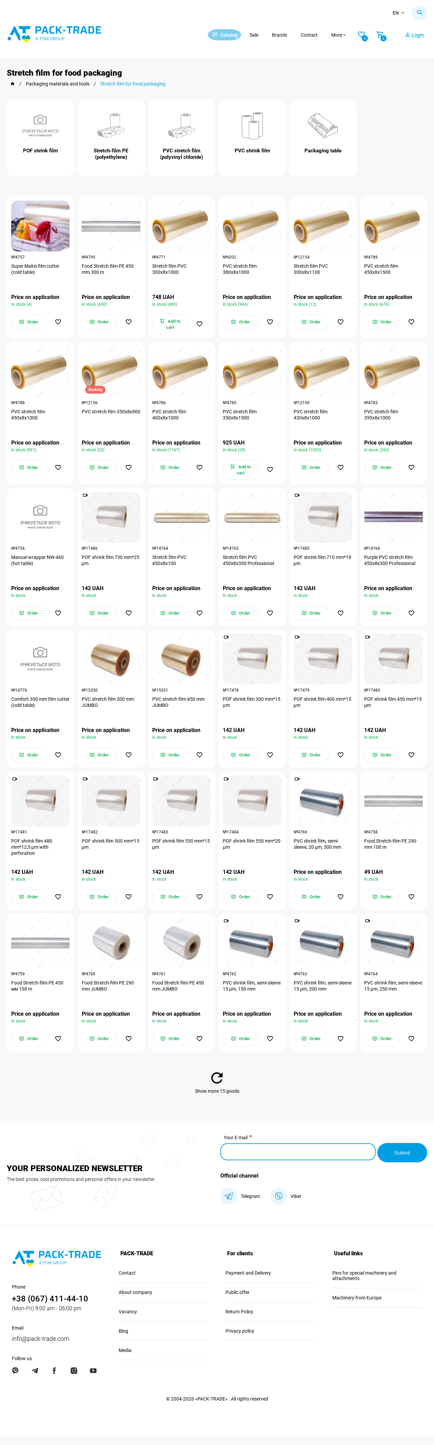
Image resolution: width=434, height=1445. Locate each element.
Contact (317, 35)
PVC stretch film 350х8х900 (99, 418)
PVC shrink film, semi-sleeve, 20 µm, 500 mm (318, 852)
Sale (262, 35)
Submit (401, 1162)
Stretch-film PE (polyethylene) (111, 154)
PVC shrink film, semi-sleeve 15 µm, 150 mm (247, 996)
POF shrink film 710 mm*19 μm (314, 565)
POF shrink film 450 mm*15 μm (385, 709)
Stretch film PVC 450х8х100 (170, 565)
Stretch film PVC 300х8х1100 (311, 270)
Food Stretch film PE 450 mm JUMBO (179, 996)
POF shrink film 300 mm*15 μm (244, 709)
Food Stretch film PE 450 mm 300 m (108, 270)
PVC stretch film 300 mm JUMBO (108, 709)
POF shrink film (40, 151)
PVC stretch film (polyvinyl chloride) (181, 154)
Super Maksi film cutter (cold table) (36, 270)
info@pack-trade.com (40, 1348)
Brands (288, 35)
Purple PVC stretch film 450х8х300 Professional (390, 565)
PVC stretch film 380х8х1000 (241, 270)
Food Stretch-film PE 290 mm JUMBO (108, 996)
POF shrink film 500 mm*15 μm (102, 852)
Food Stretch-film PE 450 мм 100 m (38, 996)
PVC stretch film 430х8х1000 (311, 418)
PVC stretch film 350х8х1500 (241, 418)
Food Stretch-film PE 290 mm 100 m (391, 852)
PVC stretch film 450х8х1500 (382, 270)
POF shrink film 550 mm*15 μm (173, 852)
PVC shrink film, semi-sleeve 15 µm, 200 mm (317, 996)
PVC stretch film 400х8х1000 (170, 418)
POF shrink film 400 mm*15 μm (314, 709)
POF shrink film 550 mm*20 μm (244, 852)
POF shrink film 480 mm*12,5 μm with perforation (32, 855)
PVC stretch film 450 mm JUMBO (179, 709)
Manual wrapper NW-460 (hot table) (38, 565)
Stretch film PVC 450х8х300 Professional (249, 565)
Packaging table (322, 151)
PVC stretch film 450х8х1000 (29, 418)
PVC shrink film (252, 151)
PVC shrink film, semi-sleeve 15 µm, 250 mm (388, 996)
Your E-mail (236, 1148)
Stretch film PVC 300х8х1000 (170, 270)
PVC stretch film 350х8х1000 (382, 418)
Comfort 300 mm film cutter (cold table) (34, 709)
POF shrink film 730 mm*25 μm (102, 565)
